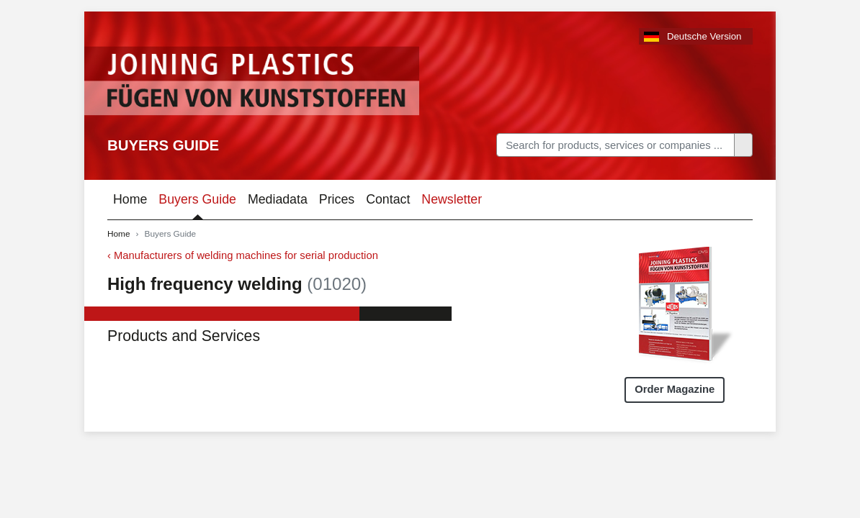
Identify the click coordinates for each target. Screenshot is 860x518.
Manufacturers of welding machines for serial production (246, 255)
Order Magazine (675, 389)
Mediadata (278, 199)
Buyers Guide (163, 145)
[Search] (615, 145)
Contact (388, 199)
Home (130, 199)
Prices (336, 199)
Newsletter (451, 199)
